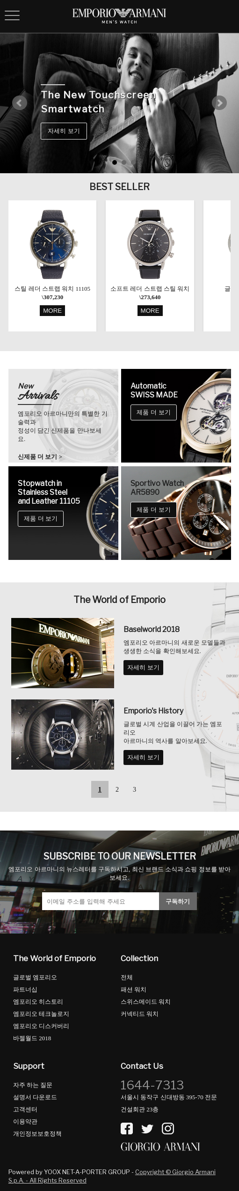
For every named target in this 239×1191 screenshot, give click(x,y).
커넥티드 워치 (140, 1013)
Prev (19, 103)
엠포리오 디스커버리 (41, 1025)
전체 (127, 977)
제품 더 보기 (153, 412)
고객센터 (25, 1109)
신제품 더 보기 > (40, 456)
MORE (52, 310)
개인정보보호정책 (37, 1133)
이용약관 (25, 1121)
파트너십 (25, 989)
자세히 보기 (64, 130)
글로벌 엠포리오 (35, 977)
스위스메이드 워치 (146, 1001)
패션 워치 (133, 989)
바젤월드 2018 (32, 1038)
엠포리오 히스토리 (38, 1001)
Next (219, 103)
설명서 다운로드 (35, 1097)
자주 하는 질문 (33, 1084)
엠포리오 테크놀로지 (41, 1013)
